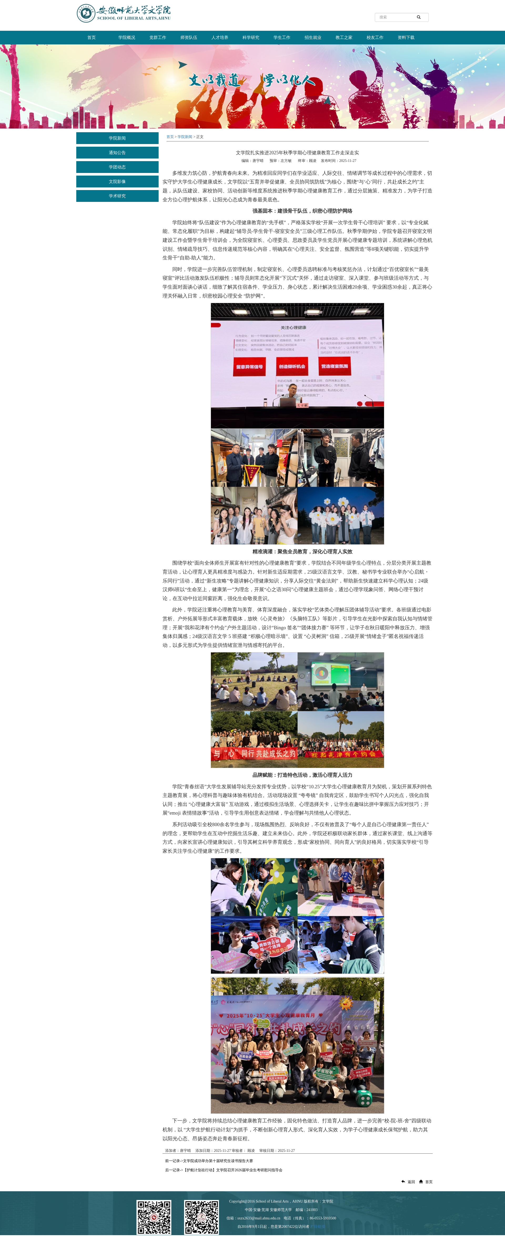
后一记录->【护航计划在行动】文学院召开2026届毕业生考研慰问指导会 (224, 1170)
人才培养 (219, 37)
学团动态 (117, 167)
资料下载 (406, 37)
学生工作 (282, 37)
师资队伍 (188, 37)
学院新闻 (117, 138)
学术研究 (117, 196)
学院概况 (126, 37)
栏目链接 (317, 1227)
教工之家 (344, 37)
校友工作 (375, 37)
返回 (407, 1182)
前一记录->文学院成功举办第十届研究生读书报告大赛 (209, 1161)
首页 (91, 37)
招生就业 (313, 37)
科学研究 (251, 37)
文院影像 (117, 181)
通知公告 (117, 152)
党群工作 (157, 37)
